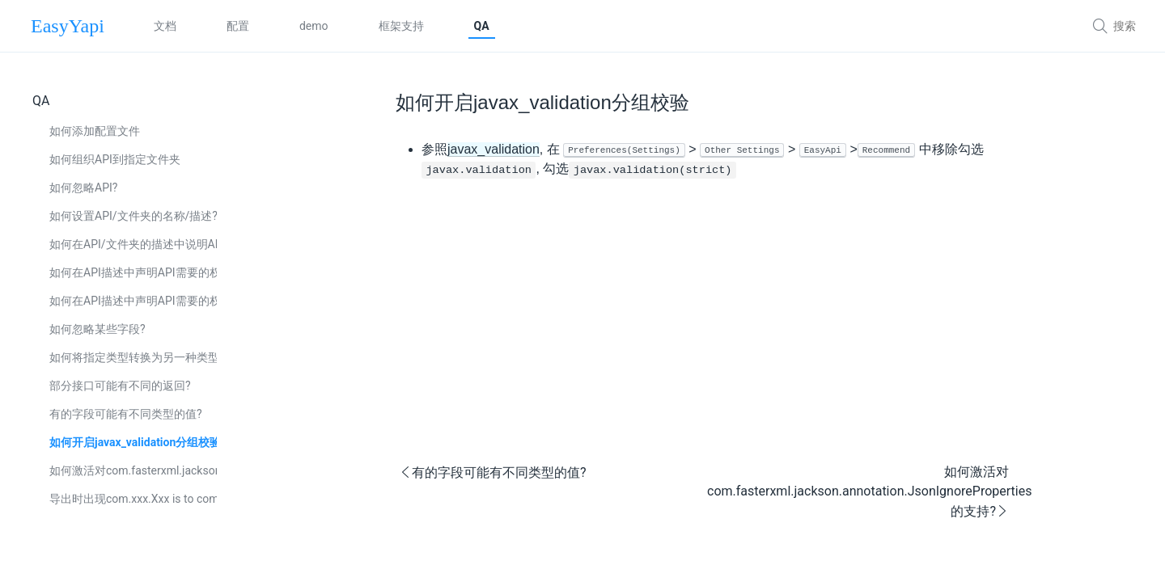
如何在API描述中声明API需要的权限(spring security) (133, 300)
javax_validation (493, 149)
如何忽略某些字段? (97, 329)
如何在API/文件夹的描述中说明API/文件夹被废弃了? (133, 244)
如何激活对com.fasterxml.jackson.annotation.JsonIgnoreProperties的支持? (133, 470)
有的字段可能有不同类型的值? (125, 413)
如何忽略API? (83, 187)
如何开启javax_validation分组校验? (133, 442)
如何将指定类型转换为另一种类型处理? (133, 357)
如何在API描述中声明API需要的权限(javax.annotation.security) (133, 272)
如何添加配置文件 (94, 130)
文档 (165, 25)
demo (313, 25)
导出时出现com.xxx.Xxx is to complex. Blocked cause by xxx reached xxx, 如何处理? (133, 498)
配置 (238, 25)
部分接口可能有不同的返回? (120, 385)
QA (481, 25)
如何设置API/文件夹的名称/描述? (133, 215)
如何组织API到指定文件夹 (114, 159)
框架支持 (401, 25)
